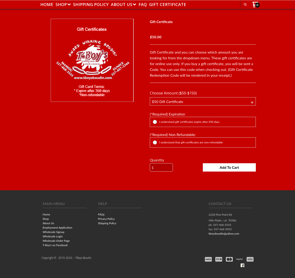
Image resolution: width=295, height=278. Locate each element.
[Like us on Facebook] (242, 265)
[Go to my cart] (256, 6)
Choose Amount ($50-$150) (173, 93)
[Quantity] (161, 167)
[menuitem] (46, 4)
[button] (245, 4)
